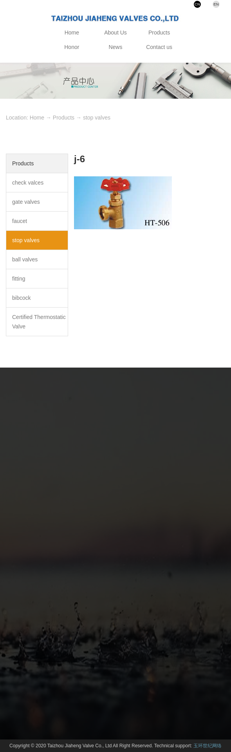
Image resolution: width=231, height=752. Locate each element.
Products (159, 32)
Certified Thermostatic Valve (39, 322)
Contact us (159, 47)
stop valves (96, 117)
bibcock (21, 298)
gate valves (26, 202)
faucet (19, 221)
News (115, 47)
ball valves (25, 259)
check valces (27, 182)
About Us (115, 32)
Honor (71, 47)
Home (72, 32)
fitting (18, 278)
